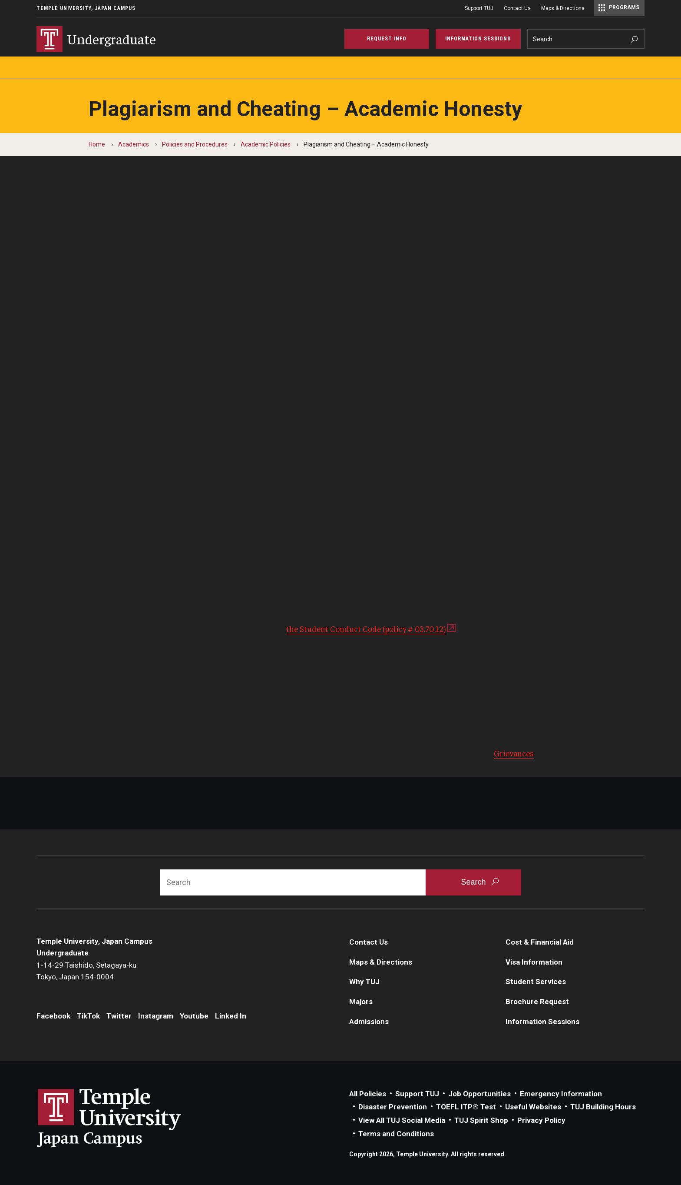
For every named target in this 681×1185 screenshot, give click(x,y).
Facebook (53, 1016)
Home (97, 144)
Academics (133, 144)
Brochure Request (537, 1001)
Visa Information (534, 962)
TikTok (88, 1016)
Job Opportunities (479, 1093)
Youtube (194, 1016)
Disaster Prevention (392, 1106)
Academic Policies (266, 144)
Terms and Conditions (396, 1133)
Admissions (369, 1021)
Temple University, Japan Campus (86, 8)
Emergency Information (561, 1093)
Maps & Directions (563, 8)
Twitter (119, 1016)
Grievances (514, 753)
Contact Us (517, 8)
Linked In (230, 1016)
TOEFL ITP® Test (466, 1106)
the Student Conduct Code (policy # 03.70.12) (366, 628)
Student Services (536, 981)
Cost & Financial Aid (540, 942)
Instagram (155, 1016)
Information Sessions (542, 1021)
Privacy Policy (541, 1120)
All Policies (367, 1093)
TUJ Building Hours (603, 1106)
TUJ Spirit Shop (481, 1120)
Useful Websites (533, 1106)
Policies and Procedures (195, 144)
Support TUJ (479, 8)
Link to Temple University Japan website (123, 1117)
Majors (361, 1001)
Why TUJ (364, 981)
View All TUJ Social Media (401, 1120)
